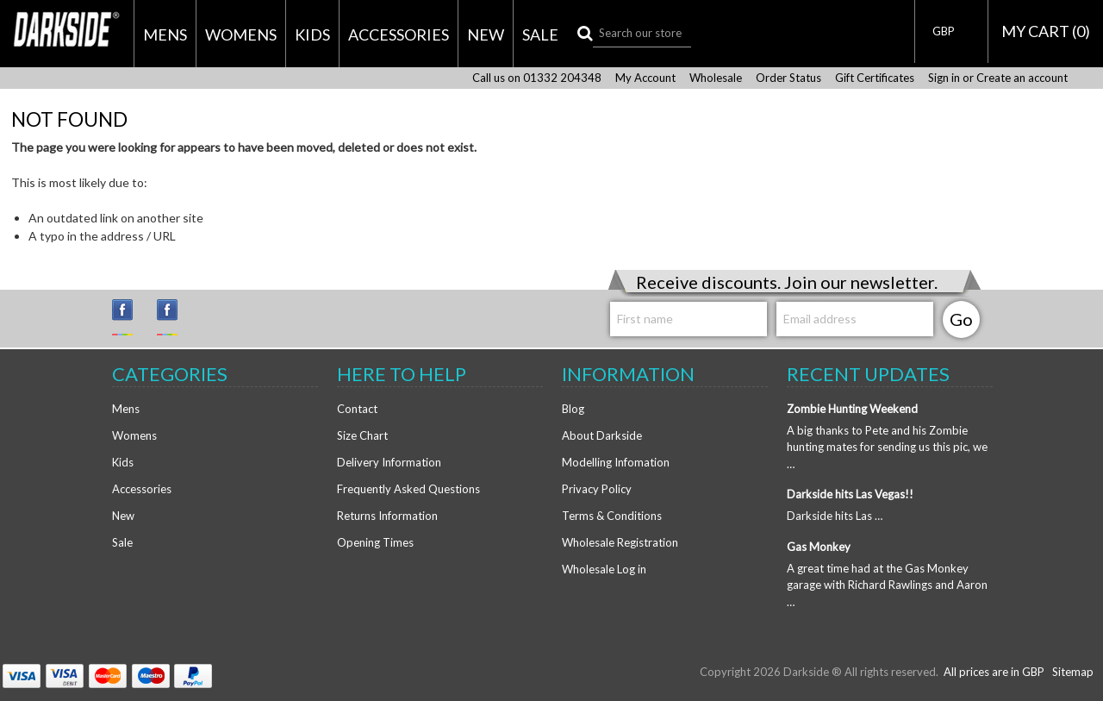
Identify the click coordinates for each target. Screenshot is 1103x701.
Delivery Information (389, 462)
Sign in (944, 78)
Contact (357, 409)
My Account (645, 78)
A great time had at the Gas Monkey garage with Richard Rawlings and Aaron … (887, 585)
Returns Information (387, 516)
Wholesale (715, 78)
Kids (312, 34)
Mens (165, 34)
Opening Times (375, 542)
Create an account (1022, 78)
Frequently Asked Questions (408, 489)
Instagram (130, 317)
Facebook (175, 317)
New (485, 34)
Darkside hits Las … (834, 516)
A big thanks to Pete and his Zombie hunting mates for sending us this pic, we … (887, 447)
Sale (540, 34)
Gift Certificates (874, 78)
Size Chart (362, 435)
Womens (241, 34)
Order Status (788, 78)
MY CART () (1045, 31)
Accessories (398, 34)
